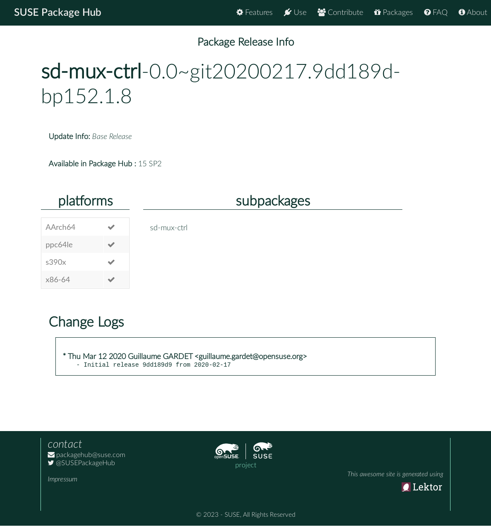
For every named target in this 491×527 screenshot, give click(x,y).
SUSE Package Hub (57, 13)
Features (255, 13)
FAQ (436, 13)
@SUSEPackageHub (81, 464)
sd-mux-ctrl (91, 72)
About (473, 13)
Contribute (340, 13)
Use (295, 13)
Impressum (62, 480)
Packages (393, 13)
